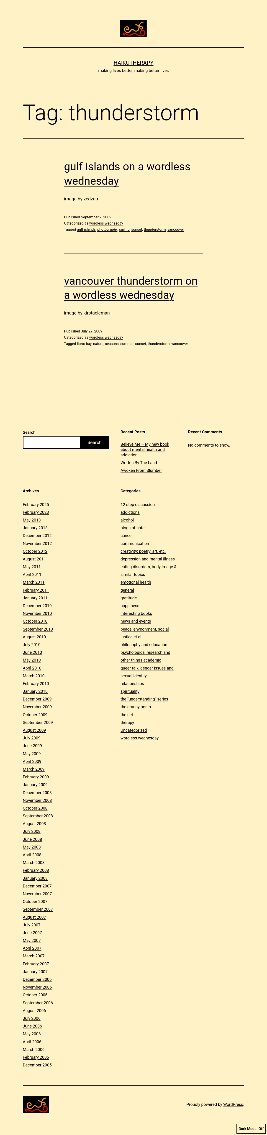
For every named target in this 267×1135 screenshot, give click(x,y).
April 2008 (32, 854)
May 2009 (32, 753)
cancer (127, 535)
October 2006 (35, 994)
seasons (112, 344)
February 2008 (36, 870)
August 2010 (34, 636)
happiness (130, 605)
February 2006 (36, 1057)
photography (107, 229)
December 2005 (37, 1065)
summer (127, 344)
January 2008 (35, 878)
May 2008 (32, 847)
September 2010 (38, 629)
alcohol (127, 520)
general (127, 590)
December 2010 (37, 605)
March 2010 (34, 675)
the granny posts (136, 706)
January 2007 (35, 971)
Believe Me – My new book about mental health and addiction (145, 449)
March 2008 (34, 862)
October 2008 (35, 808)
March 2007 (34, 956)
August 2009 (34, 730)
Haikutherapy (133, 63)
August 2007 (34, 917)
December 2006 (37, 979)
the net (127, 714)
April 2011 (32, 574)
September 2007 (38, 909)
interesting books (136, 613)
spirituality (130, 691)
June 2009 (32, 745)
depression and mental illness (148, 559)
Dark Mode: (251, 1129)
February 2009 (36, 777)
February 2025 (36, 504)
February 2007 (36, 963)
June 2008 (32, 839)
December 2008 (37, 792)
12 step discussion (138, 504)
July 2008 (32, 831)
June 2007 (32, 932)
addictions (130, 512)
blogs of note (132, 527)
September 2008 (38, 815)
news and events (136, 621)
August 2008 (34, 823)
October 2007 (35, 901)
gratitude (129, 598)
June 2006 (32, 1026)
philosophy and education (144, 644)
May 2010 (32, 660)
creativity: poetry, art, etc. (143, 551)
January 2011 (35, 598)
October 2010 (35, 621)
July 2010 (32, 644)
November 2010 (37, 613)
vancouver (175, 229)
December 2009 (37, 699)
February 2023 (36, 512)
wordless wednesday (106, 223)
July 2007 (32, 925)
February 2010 (36, 683)
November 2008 (37, 800)
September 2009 (38, 722)
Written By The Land (139, 462)
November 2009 (37, 706)
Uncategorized (134, 730)
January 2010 (35, 691)
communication (135, 543)
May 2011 (32, 566)
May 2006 (32, 1033)
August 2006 (34, 1010)
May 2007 (32, 940)
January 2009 (35, 784)
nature (98, 344)
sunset (136, 229)
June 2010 (32, 652)
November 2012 (37, 543)
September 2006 (38, 1002)
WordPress (233, 1104)
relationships (132, 683)
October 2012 (35, 551)
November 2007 (37, 893)
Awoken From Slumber (141, 470)
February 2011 (36, 590)
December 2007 (37, 886)
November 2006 (37, 987)
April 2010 (32, 668)
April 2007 (32, 948)
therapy (127, 722)
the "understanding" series (144, 699)
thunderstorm (155, 229)
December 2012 (37, 535)
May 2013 (32, 520)
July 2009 (32, 738)
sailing (124, 229)
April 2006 (32, 1041)
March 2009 (34, 769)
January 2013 (35, 527)
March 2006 (34, 1049)
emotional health (136, 582)
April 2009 (32, 761)
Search (29, 432)
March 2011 (34, 582)
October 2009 (35, 714)
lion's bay (84, 344)
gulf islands (86, 229)
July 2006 (32, 1018)
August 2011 (34, 559)
